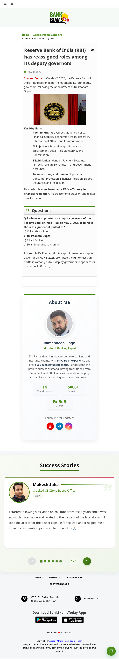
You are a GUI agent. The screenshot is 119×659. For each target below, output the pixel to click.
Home (25, 34)
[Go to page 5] (57, 562)
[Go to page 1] (41, 562)
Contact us (75, 577)
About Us (55, 577)
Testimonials (59, 584)
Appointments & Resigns (48, 34)
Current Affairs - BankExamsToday (65, 641)
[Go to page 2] (45, 562)
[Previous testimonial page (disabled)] (32, 562)
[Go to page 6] (60, 562)
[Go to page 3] (49, 562)
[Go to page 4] (53, 562)
